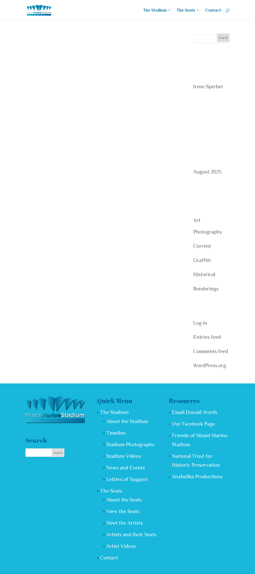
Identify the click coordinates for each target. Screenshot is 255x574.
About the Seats (124, 500)
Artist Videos (121, 546)
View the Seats (122, 511)
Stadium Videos (123, 456)
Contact (213, 10)
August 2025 (207, 172)
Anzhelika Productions (197, 476)
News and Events (125, 468)
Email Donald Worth (194, 412)
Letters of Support (127, 479)
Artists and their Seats (131, 534)
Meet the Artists (124, 523)
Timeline (116, 433)
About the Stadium (127, 421)
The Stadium (155, 10)
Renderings (206, 289)
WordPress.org (209, 365)
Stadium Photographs (130, 444)
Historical (204, 274)
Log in (200, 323)
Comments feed (210, 351)
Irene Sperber (208, 86)
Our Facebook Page (193, 424)
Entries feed (207, 337)
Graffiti (202, 260)
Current (202, 246)
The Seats (186, 10)
